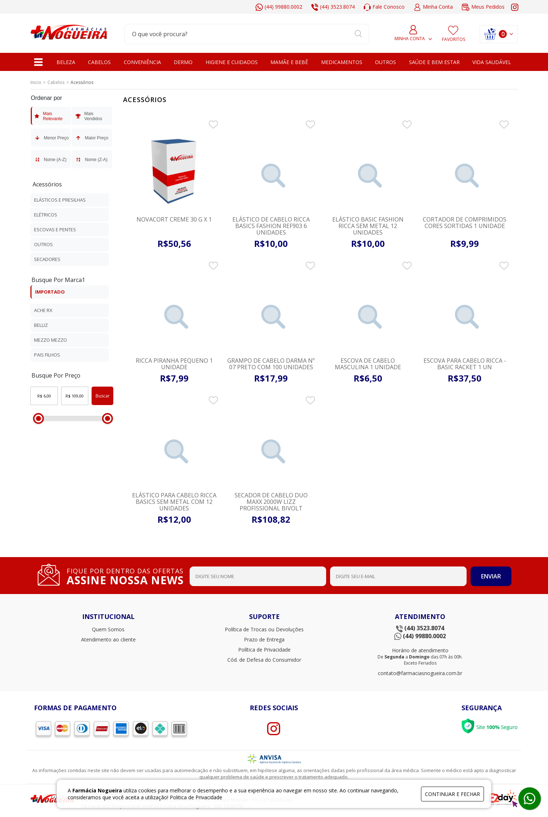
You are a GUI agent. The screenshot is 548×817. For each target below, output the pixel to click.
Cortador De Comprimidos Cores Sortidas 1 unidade (464, 222)
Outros (43, 244)
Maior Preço (91, 137)
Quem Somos (108, 629)
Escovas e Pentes (55, 229)
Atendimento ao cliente (108, 639)
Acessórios (47, 184)
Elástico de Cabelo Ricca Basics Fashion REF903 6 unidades (271, 225)
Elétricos (45, 214)
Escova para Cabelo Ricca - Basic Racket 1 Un (464, 364)
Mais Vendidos (88, 116)
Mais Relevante (48, 116)
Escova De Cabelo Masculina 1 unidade (368, 364)
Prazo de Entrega (264, 639)
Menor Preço (51, 137)
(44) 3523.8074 (333, 7)
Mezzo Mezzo (50, 340)
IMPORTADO (50, 292)
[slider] (38, 418)
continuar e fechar (452, 794)
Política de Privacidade (264, 649)
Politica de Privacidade (196, 797)
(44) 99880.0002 (279, 7)
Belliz (41, 325)
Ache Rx (43, 310)
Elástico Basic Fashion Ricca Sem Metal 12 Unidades (368, 225)
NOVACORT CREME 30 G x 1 (174, 219)
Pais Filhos (47, 354)
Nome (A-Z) (50, 159)
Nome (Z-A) (91, 159)
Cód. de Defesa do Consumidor (264, 659)
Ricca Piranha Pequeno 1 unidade (174, 364)
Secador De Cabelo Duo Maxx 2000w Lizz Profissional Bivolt (271, 501)
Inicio (35, 82)
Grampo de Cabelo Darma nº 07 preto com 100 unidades (271, 364)
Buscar (103, 396)
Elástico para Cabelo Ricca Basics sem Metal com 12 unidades (174, 501)
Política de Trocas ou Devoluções (264, 629)
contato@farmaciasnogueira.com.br (420, 673)
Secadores (47, 259)
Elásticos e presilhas (60, 200)
